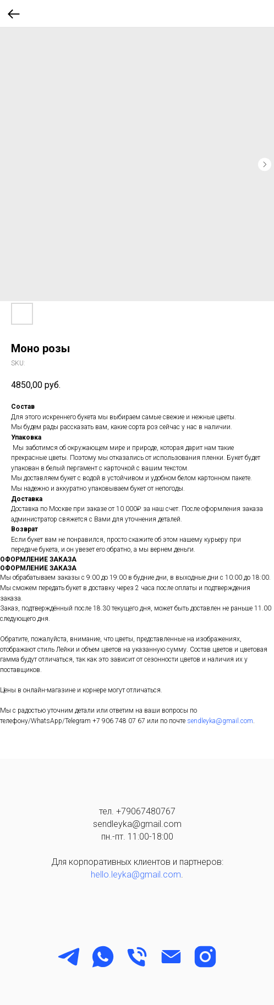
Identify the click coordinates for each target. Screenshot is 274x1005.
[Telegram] (69, 956)
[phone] (137, 956)
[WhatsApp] (103, 956)
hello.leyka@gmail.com (136, 874)
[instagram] (205, 956)
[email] (171, 956)
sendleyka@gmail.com (220, 721)
